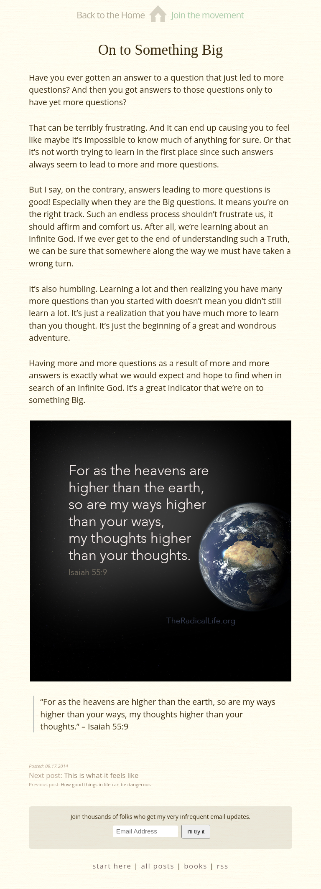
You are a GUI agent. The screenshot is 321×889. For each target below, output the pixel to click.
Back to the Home (110, 15)
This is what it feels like (101, 775)
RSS (223, 866)
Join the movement (207, 15)
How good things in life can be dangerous (106, 784)
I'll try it (195, 831)
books (195, 866)
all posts (158, 866)
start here (111, 866)
